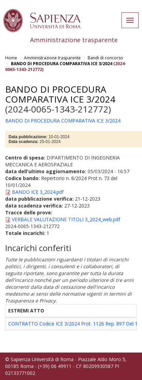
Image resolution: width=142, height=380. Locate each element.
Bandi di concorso (105, 58)
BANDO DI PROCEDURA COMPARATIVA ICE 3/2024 (61, 64)
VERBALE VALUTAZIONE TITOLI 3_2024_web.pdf (66, 219)
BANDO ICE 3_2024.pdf (38, 192)
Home (11, 58)
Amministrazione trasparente (52, 58)
